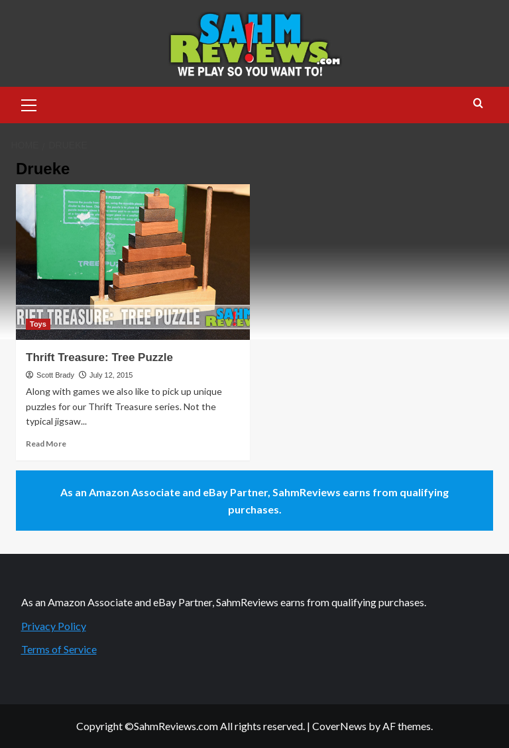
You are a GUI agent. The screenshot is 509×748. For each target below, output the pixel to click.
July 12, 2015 (111, 375)
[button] (29, 103)
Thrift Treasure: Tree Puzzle (99, 357)
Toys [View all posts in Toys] (38, 324)
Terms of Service (59, 649)
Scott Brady (55, 375)
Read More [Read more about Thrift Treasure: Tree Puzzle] (46, 444)
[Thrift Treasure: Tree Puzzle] (133, 262)
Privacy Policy (53, 625)
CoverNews (339, 726)
